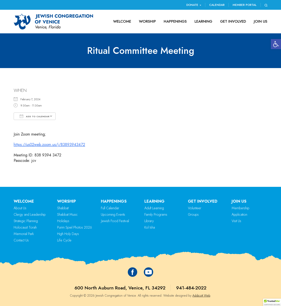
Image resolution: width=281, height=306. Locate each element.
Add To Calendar (35, 116)
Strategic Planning (26, 221)
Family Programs (155, 214)
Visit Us (236, 221)
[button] (276, 44)
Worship (147, 21)
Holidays (63, 221)
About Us (20, 208)
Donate (193, 5)
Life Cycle (64, 240)
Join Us (260, 21)
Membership (240, 208)
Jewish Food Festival (115, 221)
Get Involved (233, 21)
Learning (203, 21)
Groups (193, 214)
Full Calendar (110, 208)
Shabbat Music (67, 214)
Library (149, 221)
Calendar (217, 5)
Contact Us (21, 240)
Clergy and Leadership (30, 214)
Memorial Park (24, 233)
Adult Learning (154, 208)
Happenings (175, 21)
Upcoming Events (113, 214)
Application (239, 214)
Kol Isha (149, 227)
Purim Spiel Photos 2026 (74, 227)
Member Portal (245, 5)
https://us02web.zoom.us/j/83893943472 (49, 144)
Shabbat (62, 208)
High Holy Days (68, 233)
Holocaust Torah (25, 227)
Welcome (122, 21)
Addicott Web (201, 295)
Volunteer (194, 208)
